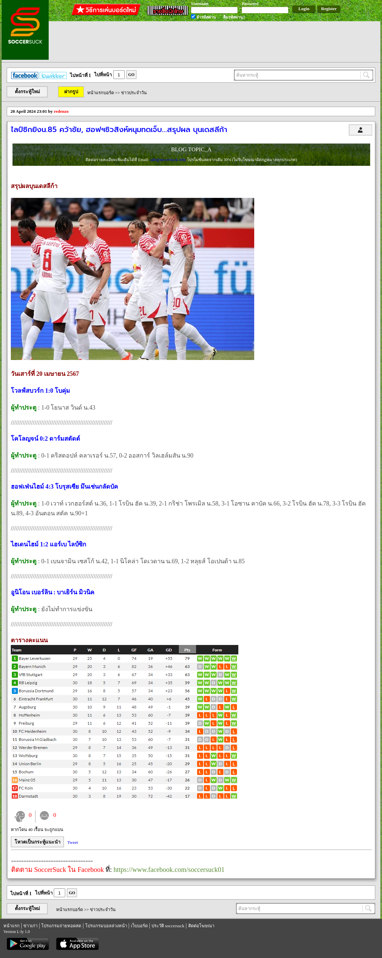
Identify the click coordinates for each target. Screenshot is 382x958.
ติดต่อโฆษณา (201, 925)
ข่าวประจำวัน (134, 92)
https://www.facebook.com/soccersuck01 (169, 869)
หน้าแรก (11, 925)
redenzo (61, 111)
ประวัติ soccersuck (167, 925)
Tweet (72, 842)
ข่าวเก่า (30, 925)
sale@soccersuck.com (168, 159)
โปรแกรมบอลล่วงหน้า (106, 925)
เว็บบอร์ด (139, 925)
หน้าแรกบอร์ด (100, 92)
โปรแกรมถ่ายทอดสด (61, 925)
